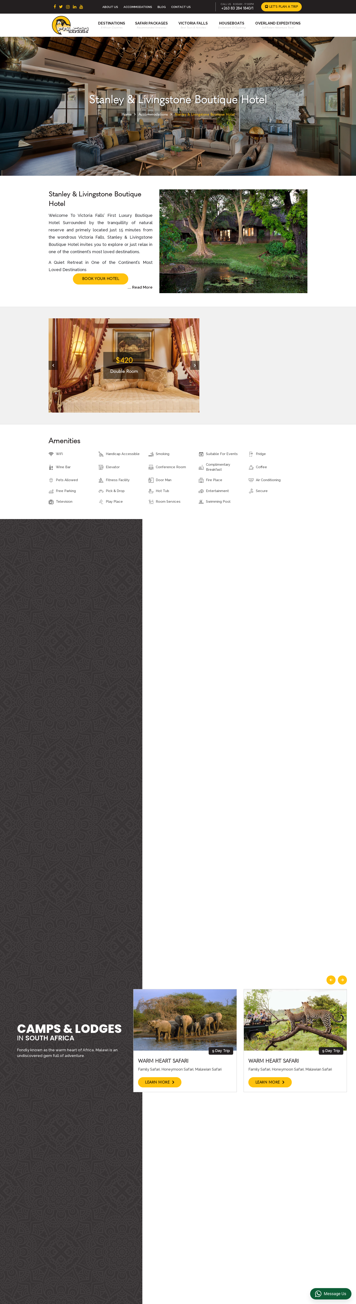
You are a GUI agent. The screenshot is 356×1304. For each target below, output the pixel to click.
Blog (162, 7)
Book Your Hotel (100, 279)
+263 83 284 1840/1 (237, 8)
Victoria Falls (193, 23)
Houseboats (231, 23)
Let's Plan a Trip (281, 7)
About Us (110, 7)
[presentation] (53, 365)
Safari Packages (151, 23)
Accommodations (138, 7)
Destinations (111, 23)
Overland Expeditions (278, 23)
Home (126, 114)
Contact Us (181, 7)
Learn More (159, 1082)
